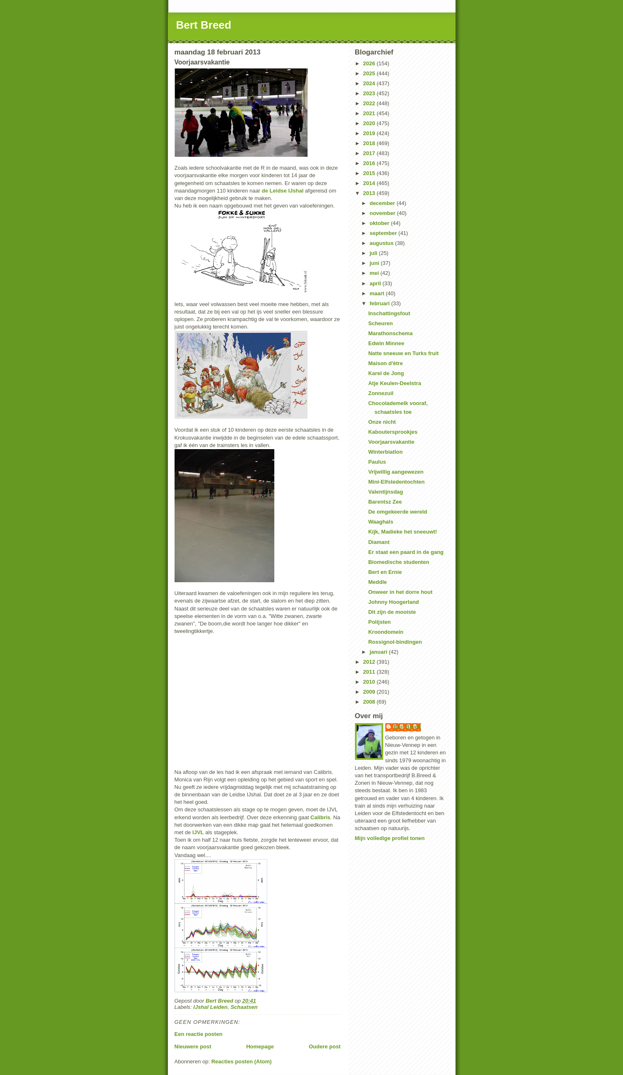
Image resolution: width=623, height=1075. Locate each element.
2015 (370, 173)
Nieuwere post (193, 1046)
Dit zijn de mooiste (392, 612)
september (383, 233)
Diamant (378, 542)
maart (377, 293)
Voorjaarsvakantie (391, 442)
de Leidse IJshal (282, 191)
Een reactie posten (199, 1034)
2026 (370, 63)
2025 (370, 73)
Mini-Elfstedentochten (396, 482)
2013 (370, 193)
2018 (370, 143)
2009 (370, 692)
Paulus (377, 462)
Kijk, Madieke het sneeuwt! (402, 532)
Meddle (377, 582)
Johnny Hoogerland (393, 602)
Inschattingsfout (389, 313)
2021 (370, 113)
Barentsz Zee (385, 502)
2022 (370, 103)
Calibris (320, 817)
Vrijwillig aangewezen (396, 472)
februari (380, 303)
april (375, 283)
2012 (370, 662)
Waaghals (380, 522)
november (383, 213)
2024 (370, 83)
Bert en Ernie (385, 572)
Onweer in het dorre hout (400, 592)
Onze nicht (382, 422)
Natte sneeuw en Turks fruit (403, 353)
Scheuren (380, 323)
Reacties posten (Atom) (241, 1061)
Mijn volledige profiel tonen (390, 838)
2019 (370, 133)
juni (375, 263)
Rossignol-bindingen (395, 642)
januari (379, 652)
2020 (370, 123)
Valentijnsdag (385, 492)
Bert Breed (203, 25)
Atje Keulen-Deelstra (394, 383)
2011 (370, 672)
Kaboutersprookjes (392, 432)
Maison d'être (385, 363)
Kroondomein (386, 632)
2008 (370, 702)
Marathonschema (390, 333)
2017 (370, 153)
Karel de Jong (386, 373)
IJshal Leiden (210, 1007)
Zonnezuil (381, 393)
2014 (370, 183)
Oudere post (325, 1046)
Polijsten (379, 622)
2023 (370, 93)
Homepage (259, 1046)
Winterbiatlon (385, 452)
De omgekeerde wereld (397, 512)
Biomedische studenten (398, 562)
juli (374, 253)
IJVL (198, 832)
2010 (370, 682)
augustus (382, 243)
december (382, 203)
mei (374, 273)
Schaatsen (244, 1007)
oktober (380, 223)
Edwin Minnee (386, 343)
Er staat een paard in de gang (405, 552)
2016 (370, 163)
